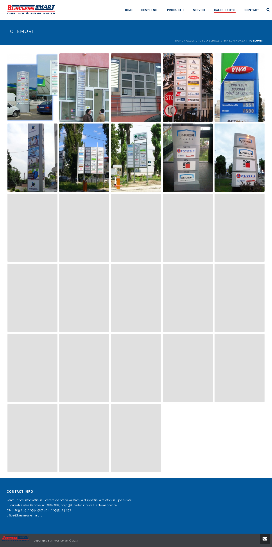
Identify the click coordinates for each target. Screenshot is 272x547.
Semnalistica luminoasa (227, 41)
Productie (175, 10)
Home (128, 10)
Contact (251, 10)
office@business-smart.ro (25, 515)
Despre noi (149, 10)
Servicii (199, 10)
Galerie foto (225, 10)
